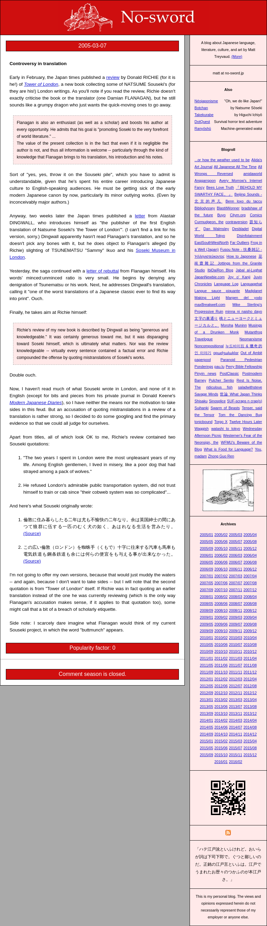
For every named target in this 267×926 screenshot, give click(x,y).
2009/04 (250, 617)
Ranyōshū (202, 128)
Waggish (201, 428)
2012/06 (221, 686)
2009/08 (250, 624)
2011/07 (235, 665)
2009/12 (250, 631)
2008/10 (221, 610)
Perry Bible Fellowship (244, 366)
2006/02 (221, 555)
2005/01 (206, 535)
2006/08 (250, 562)
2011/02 (221, 658)
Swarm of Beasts (225, 408)
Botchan (201, 108)
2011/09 (206, 672)
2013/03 (235, 700)
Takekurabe (203, 115)
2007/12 (250, 590)
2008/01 (206, 597)
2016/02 (235, 762)
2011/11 (235, 672)
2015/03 (235, 741)
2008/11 (235, 610)
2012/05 (206, 686)
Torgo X (220, 422)
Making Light (207, 298)
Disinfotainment (249, 236)
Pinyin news (205, 373)
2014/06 (221, 727)
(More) (237, 56)
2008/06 (221, 603)
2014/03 (235, 720)
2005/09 (206, 548)
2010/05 (206, 644)
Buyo (221, 215)
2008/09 (206, 610)
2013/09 (206, 713)
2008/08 (250, 603)
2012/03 (235, 679)
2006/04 (250, 555)
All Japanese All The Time (235, 167)
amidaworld (252, 174)
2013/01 (206, 700)
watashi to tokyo (225, 428)
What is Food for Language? (228, 449)
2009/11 (235, 631)
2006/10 (221, 569)
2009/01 (206, 617)
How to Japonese (241, 256)
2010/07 (235, 644)
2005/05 (206, 541)
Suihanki (201, 408)
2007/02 (221, 576)
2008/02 (221, 597)
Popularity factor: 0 (92, 648)
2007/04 (250, 576)
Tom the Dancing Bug (240, 415)
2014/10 (221, 734)
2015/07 (235, 748)
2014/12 (250, 734)
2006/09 (206, 569)
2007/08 (250, 583)
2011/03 (235, 658)
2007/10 (221, 590)
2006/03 (235, 555)
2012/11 (235, 693)
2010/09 (206, 651)
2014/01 (206, 720)
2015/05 (206, 748)
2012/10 (221, 693)
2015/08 (250, 748)
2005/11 (235, 548)
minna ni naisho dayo (243, 311)
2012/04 (250, 679)
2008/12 (250, 610)
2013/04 (250, 700)
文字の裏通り (206, 318)
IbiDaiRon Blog (220, 270)
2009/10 (221, 631)
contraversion (236, 222)
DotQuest (202, 122)
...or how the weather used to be (221, 160)
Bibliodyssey (204, 208)
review (113, 77)
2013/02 (221, 700)
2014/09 (206, 734)
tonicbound (203, 422)
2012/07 (235, 686)
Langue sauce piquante (217, 291)
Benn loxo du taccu (243, 201)
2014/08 (250, 727)
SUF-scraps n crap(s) (244, 401)
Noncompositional (209, 346)
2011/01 (206, 658)
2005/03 (235, 535)
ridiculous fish (219, 387)
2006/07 (235, 562)
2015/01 (206, 741)
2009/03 (235, 617)
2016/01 (221, 762)
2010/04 (250, 638)
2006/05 (206, 562)
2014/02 (221, 720)
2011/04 (250, 658)
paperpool (202, 360)
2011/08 (250, 665)
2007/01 (206, 576)
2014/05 (206, 727)
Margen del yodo (244, 298)
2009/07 (235, 624)
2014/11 (235, 734)
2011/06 (221, 665)
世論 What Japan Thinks (241, 394)
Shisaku (200, 401)
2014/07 (235, 727)
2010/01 (206, 638)
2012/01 (206, 679)
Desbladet (240, 229)
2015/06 (221, 748)
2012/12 (250, 693)
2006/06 (221, 562)
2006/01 (206, 555)
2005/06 (221, 541)
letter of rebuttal (102, 271)
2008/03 (235, 597)
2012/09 (206, 693)
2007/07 (235, 583)
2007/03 (235, 576)
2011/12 (250, 672)
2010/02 (221, 638)
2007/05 (206, 583)
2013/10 (221, 713)
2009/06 (221, 624)
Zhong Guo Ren (221, 456)
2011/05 (206, 665)
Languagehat (251, 284)
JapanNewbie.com (209, 277)
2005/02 (221, 535)
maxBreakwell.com (209, 304)
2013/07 (235, 706)
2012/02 (221, 679)
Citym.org (238, 215)
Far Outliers (239, 242)
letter (140, 215)
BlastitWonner (228, 208)
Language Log (226, 284)
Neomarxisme (250, 339)
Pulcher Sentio (221, 380)
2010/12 (250, 651)
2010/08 (250, 644)
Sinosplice (217, 401)
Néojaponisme (206, 101)
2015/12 (250, 755)
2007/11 (235, 590)
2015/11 (235, 755)
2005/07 (235, 541)
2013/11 (235, 713)
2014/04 (250, 720)
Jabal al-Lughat (249, 270)
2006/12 (250, 569)
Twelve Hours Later (245, 422)
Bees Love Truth (220, 187)
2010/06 (221, 644)
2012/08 (250, 686)
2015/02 (221, 741)
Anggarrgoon (205, 180)
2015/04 (250, 741)
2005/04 (250, 535)
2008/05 (206, 603)
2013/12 (250, 713)
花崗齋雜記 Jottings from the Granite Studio (228, 263)
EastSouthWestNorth (211, 242)
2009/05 (206, 624)
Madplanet (253, 291)
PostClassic (229, 373)
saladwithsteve (250, 387)
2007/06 (221, 583)
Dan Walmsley (216, 229)
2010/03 (235, 638)
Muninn (241, 325)
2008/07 (235, 603)
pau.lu (219, 366)
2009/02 (221, 617)
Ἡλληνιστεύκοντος (209, 256)
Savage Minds (206, 394)
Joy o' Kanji (239, 277)
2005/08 (250, 541)
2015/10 (221, 755)
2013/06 (221, 706)
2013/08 (250, 706)
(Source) (32, 533)
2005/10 (221, 548)
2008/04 (250, 597)
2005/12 (250, 548)
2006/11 (235, 569)
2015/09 (206, 755)
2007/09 (206, 590)
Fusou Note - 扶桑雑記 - (241, 249)
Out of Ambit (251, 353)
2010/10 (221, 651)
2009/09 (206, 631)
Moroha (227, 325)
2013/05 (206, 706)
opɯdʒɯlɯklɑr (225, 353)
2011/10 (221, 672)
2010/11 (235, 651)
